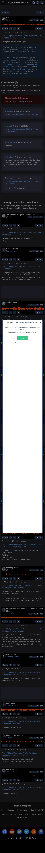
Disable (22, 338)
